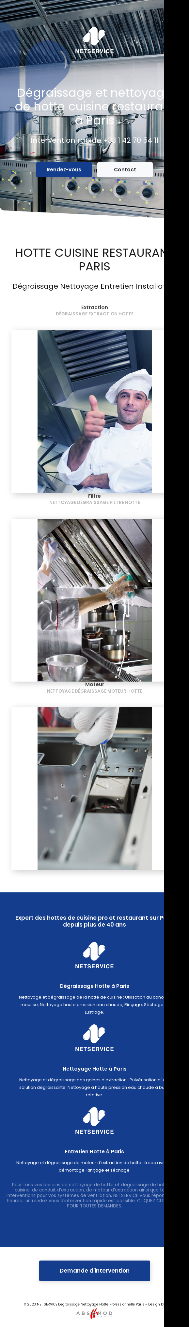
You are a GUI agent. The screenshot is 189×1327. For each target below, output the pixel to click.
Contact (125, 169)
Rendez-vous (64, 169)
